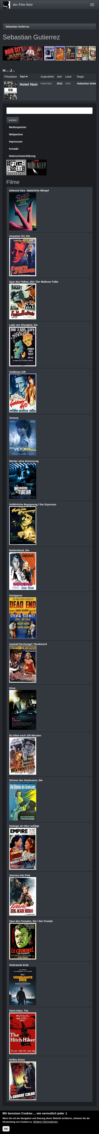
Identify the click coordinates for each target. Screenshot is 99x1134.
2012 (59, 83)
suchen (13, 120)
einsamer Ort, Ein (19, 236)
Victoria (13, 418)
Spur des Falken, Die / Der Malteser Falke (33, 281)
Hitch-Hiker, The (18, 1010)
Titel (24, 76)
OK (6, 1128)
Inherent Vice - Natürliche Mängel (29, 190)
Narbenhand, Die (19, 550)
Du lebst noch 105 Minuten (25, 735)
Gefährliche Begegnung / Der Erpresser (32, 504)
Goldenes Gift (17, 371)
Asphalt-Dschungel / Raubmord (28, 644)
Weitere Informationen (45, 1121)
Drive (12, 688)
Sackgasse (15, 595)
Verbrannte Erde (19, 965)
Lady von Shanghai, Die (23, 324)
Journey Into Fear (19, 875)
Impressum (15, 141)
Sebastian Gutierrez (17, 26)
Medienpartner (17, 127)
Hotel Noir (29, 84)
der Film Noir (23, 4)
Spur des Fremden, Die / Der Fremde (31, 921)
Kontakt (13, 148)
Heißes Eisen (17, 1059)
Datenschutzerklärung (22, 156)
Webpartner (16, 134)
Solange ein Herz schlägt (24, 826)
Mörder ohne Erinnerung (24, 461)
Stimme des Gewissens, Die (25, 780)
